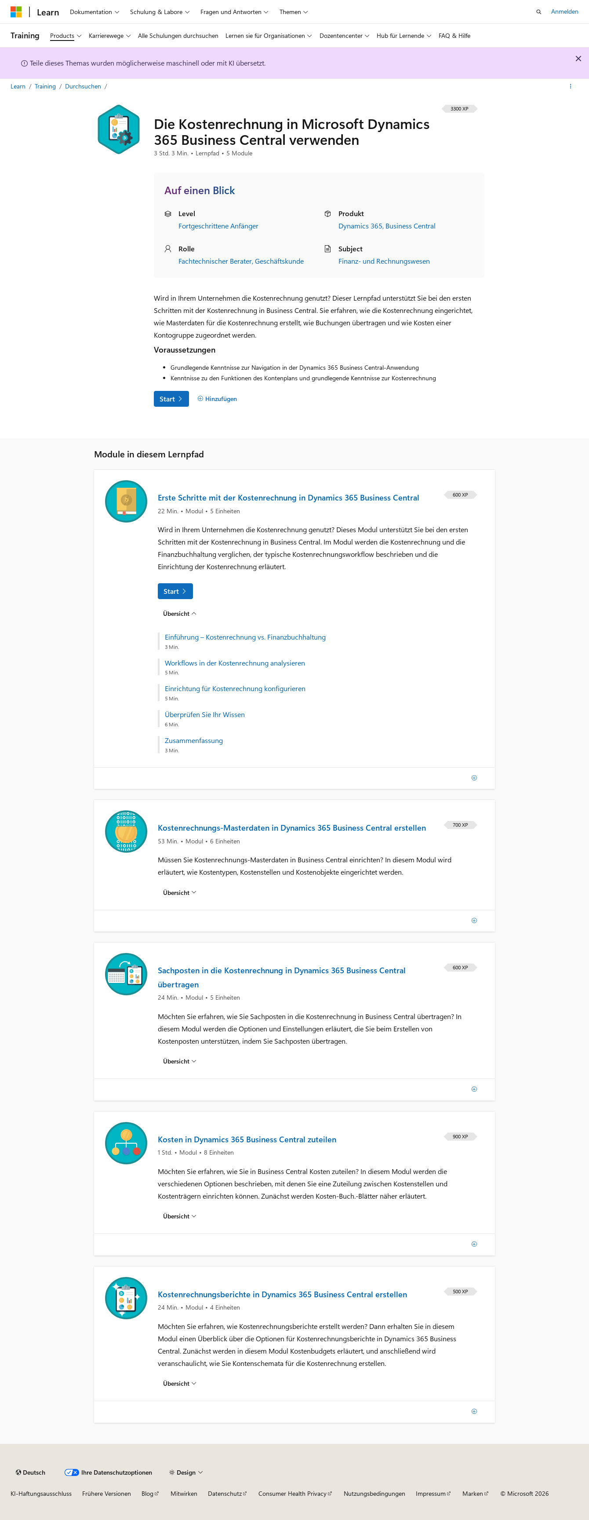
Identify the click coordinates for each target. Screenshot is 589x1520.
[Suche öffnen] (539, 12)
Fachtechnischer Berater (215, 260)
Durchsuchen (84, 86)
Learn (19, 86)
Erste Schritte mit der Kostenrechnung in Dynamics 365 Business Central (288, 497)
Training (46, 86)
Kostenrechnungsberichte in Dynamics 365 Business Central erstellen (282, 1294)
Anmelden (564, 11)
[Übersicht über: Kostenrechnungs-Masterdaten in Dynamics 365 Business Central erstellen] (180, 892)
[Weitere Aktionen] (570, 87)
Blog (147, 1493)
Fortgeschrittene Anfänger (218, 225)
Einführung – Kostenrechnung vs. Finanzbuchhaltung (245, 637)
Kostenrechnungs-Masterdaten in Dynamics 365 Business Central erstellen (292, 827)
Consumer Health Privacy (292, 1493)
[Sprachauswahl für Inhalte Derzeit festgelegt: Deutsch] (31, 1472)
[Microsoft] (16, 12)
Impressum (431, 1493)
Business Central (410, 225)
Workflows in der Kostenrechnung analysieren (235, 663)
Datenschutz (225, 1493)
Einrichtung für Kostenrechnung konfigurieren (235, 688)
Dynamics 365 (360, 225)
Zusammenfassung (194, 740)
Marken (472, 1493)
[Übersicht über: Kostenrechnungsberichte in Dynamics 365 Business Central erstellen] (180, 1383)
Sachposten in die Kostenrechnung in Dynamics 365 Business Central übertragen (282, 977)
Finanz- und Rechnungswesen (384, 260)
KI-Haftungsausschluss (41, 1493)
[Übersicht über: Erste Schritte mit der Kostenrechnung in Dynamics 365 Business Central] (180, 613)
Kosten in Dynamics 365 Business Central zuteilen (247, 1139)
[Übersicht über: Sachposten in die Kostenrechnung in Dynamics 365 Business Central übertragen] (180, 1061)
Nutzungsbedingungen (374, 1493)
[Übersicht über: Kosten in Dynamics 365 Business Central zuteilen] (180, 1216)
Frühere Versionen (106, 1493)
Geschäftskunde (279, 260)
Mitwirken (184, 1493)
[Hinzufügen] (217, 399)
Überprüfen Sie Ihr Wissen (205, 714)
